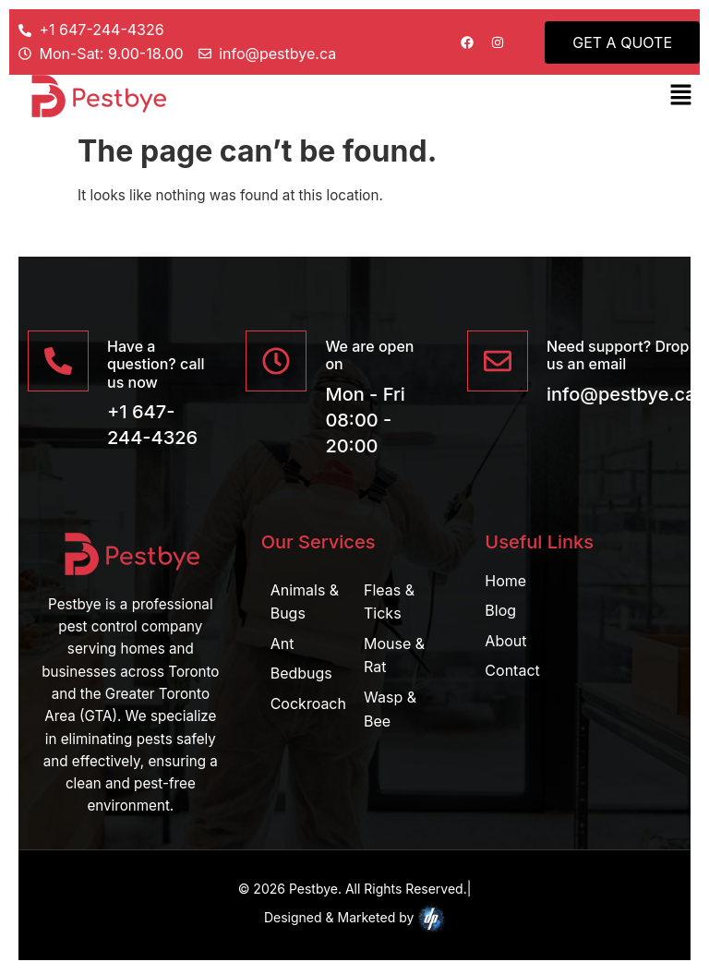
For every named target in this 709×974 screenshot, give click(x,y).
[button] (681, 96)
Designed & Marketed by (354, 918)
